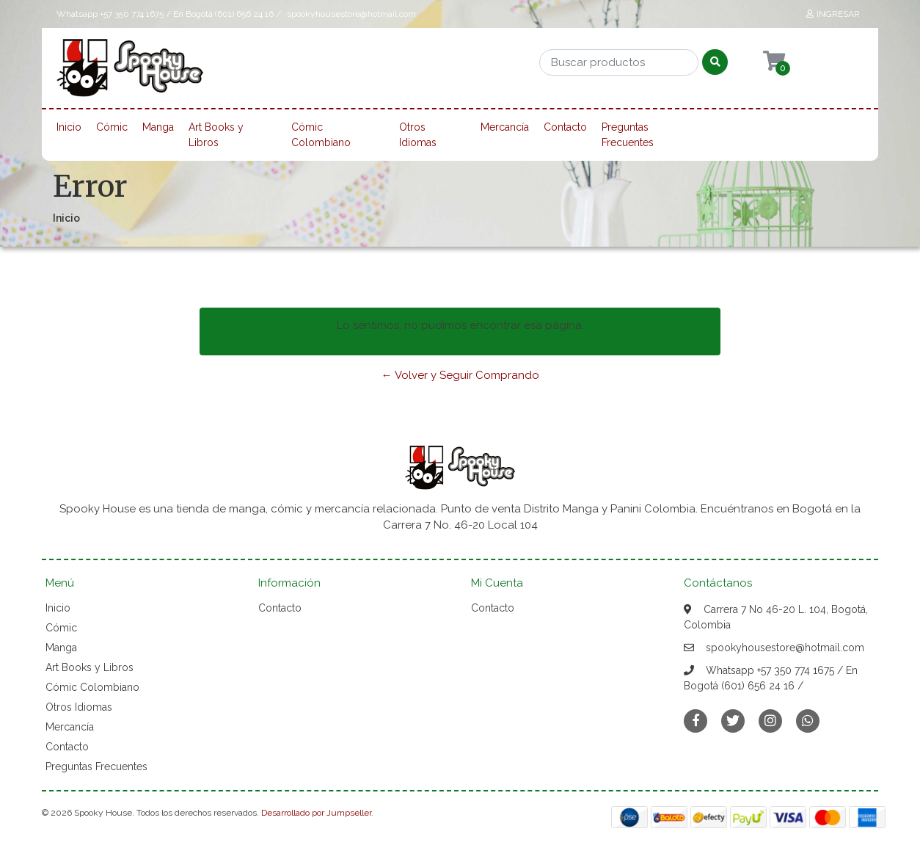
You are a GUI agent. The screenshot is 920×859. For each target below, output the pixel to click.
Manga (158, 127)
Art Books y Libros (216, 134)
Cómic (112, 127)
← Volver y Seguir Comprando (460, 375)
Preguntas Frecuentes (628, 134)
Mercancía (505, 127)
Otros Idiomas (418, 134)
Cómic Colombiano (321, 134)
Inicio (68, 127)
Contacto (565, 127)
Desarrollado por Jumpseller (316, 813)
